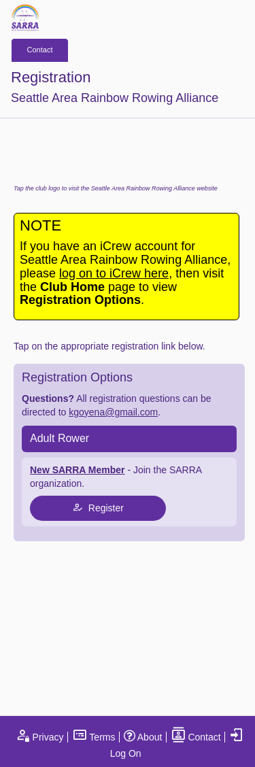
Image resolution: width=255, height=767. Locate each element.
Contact (40, 50)
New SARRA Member (77, 469)
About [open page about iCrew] (143, 737)
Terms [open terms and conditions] (94, 737)
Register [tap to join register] (98, 507)
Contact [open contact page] (196, 737)
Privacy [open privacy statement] (39, 737)
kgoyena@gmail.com (113, 412)
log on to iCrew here (114, 273)
